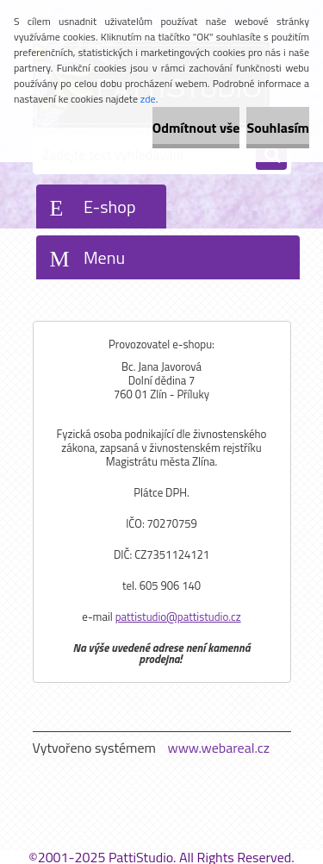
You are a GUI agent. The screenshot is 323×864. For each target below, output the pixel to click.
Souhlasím (277, 127)
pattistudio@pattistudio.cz (178, 616)
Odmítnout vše (196, 127)
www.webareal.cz (218, 747)
